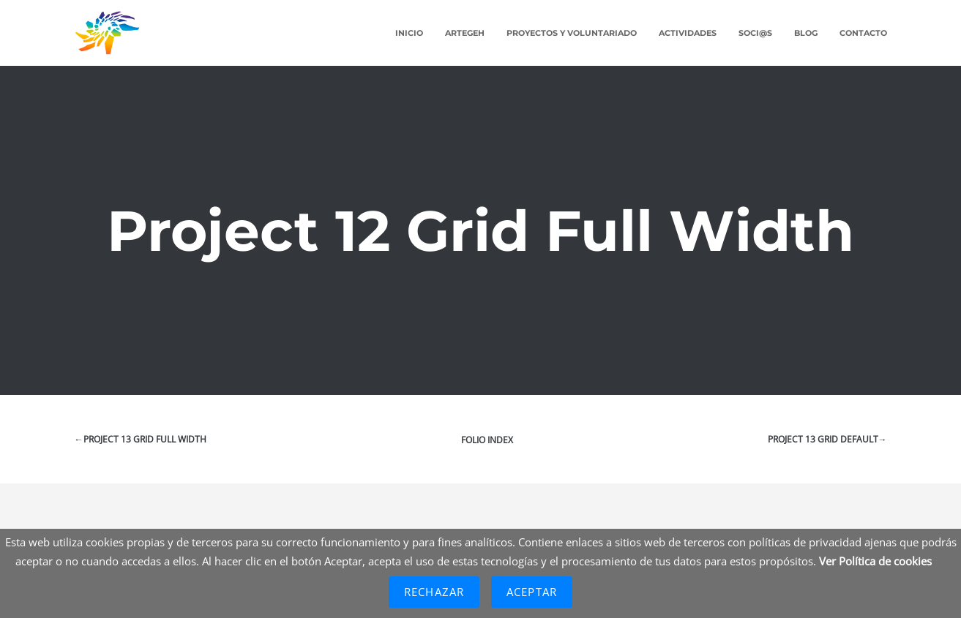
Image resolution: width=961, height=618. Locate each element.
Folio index (487, 440)
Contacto (863, 33)
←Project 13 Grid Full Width (140, 439)
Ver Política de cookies (875, 561)
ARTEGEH (465, 33)
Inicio (409, 33)
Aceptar (531, 591)
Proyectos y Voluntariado (571, 33)
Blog (806, 33)
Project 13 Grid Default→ (827, 439)
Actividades (688, 33)
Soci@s (755, 33)
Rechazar (434, 591)
